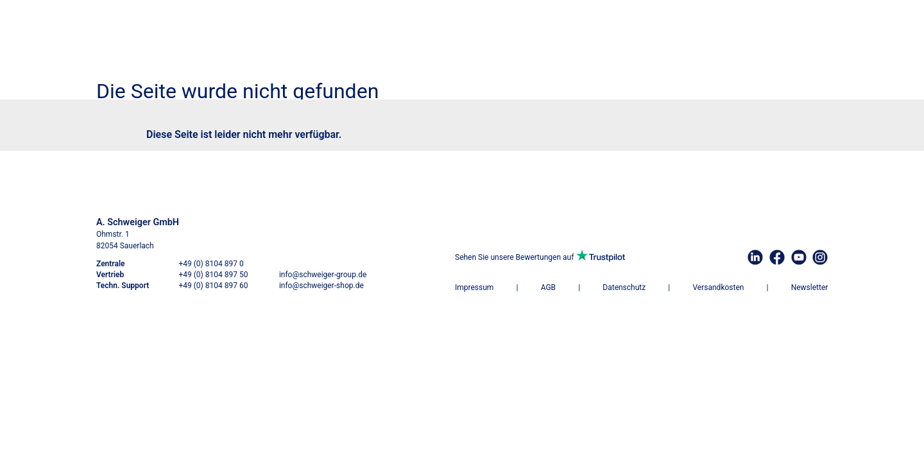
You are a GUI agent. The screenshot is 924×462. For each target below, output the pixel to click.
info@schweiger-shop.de (321, 285)
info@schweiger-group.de (322, 274)
